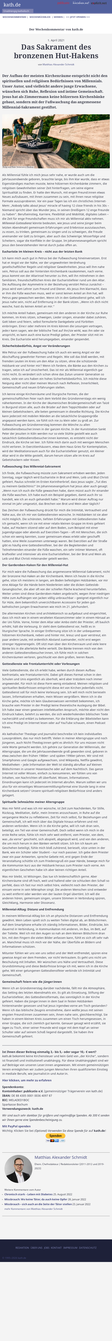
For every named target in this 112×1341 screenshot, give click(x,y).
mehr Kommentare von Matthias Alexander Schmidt (33, 1209)
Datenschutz (88, 1247)
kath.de (12, 4)
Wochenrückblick (40, 17)
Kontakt (56, 1247)
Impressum (70, 1247)
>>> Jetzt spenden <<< (78, 17)
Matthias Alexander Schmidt (58, 64)
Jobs (46, 1247)
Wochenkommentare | (15, 17)
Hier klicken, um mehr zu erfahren (26, 1080)
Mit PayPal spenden (16, 1126)
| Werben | (58, 17)
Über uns (36, 1247)
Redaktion (22, 1247)
